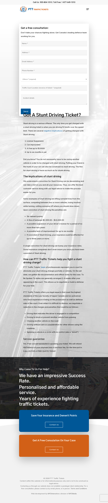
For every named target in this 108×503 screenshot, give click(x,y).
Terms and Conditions (79, 488)
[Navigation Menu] (87, 9)
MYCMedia (73, 494)
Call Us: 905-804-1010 (42, 2)
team (43, 267)
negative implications (53, 131)
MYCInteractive (53, 494)
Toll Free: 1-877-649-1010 (64, 2)
